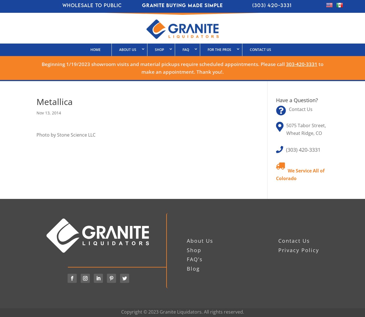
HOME (95, 49)
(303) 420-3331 (303, 149)
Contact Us (260, 49)
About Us (127, 49)
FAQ (185, 49)
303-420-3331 (301, 64)
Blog (193, 268)
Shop (194, 250)
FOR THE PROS (219, 49)
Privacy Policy (298, 250)
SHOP (159, 49)
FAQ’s (195, 259)
